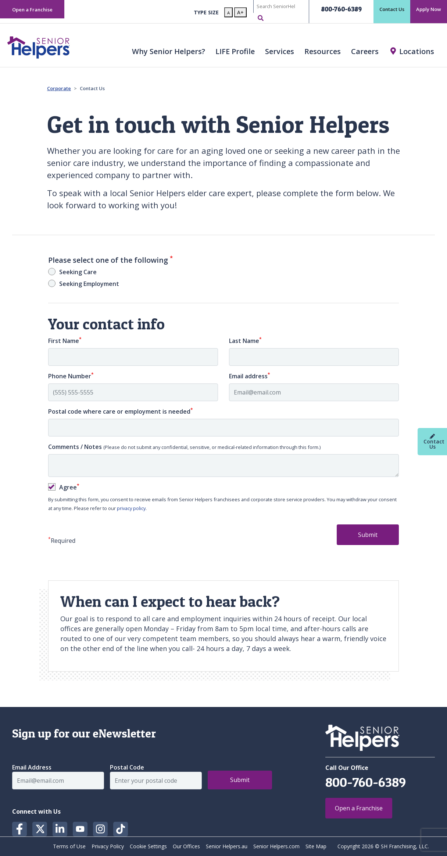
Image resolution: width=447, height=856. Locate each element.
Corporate (59, 88)
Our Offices (186, 846)
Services (279, 51)
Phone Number (71, 376)
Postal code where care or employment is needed (120, 411)
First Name (65, 340)
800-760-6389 (341, 9)
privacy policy (131, 508)
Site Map (315, 846)
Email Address (31, 767)
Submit (368, 535)
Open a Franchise (32, 9)
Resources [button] (322, 51)
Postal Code (127, 767)
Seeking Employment (89, 284)
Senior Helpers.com (276, 846)
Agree (69, 487)
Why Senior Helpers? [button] (168, 51)
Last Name (245, 340)
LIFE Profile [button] (235, 51)
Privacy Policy (108, 846)
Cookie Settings (148, 846)
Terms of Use (69, 846)
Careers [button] (365, 51)
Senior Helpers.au (226, 846)
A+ (240, 12)
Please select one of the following (110, 260)
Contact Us (391, 9)
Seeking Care (78, 272)
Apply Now (428, 9)
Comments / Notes (184, 447)
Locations (416, 51)
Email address (249, 376)
